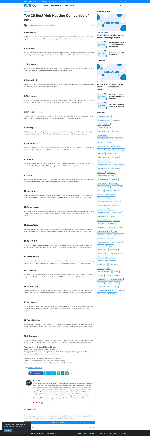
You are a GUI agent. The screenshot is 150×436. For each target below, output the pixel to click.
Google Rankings (103, 212)
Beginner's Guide (103, 131)
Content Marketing (104, 150)
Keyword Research (104, 231)
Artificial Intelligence (104, 128)
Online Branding (103, 242)
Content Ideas (115, 146)
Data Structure (111, 153)
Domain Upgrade (103, 168)
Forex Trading (110, 194)
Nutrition (110, 238)
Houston (101, 224)
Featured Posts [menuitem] (56, 5)
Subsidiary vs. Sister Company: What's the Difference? (116, 96)
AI (99, 124)
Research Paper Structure (106, 257)
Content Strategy (118, 150)
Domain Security (118, 164)
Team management (116, 279)
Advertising (116, 120)
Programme (113, 249)
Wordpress (101, 294)
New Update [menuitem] (69, 5)
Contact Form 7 (103, 146)
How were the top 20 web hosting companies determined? (43, 358)
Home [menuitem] (46, 5)
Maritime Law (118, 235)
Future (117, 201)
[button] (120, 5)
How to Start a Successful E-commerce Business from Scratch (110, 86)
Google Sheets (116, 212)
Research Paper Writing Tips (107, 260)
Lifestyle (101, 235)
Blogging (115, 131)
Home (25, 1)
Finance (108, 190)
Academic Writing (103, 120)
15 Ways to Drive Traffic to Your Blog (117, 54)
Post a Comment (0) (59, 422)
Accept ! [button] (7, 430)
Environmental (117, 187)
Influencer (101, 227)
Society (100, 275)
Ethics (100, 190)
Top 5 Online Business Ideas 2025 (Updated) (116, 105)
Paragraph (109, 246)
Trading (117, 283)
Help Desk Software (104, 220)
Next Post (90, 427)
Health (112, 216)
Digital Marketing (103, 157)
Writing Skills (112, 294)
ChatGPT (109, 142)
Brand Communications (105, 139)
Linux (109, 235)
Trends (115, 286)
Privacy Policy (53, 1)
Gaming (115, 205)
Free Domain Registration (106, 198)
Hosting (31, 11)
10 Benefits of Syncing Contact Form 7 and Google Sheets (111, 36)
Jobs (120, 227)
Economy (101, 172)
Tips (110, 283)
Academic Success (104, 116)
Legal (115, 231)
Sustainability (102, 279)
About (30, 1)
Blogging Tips (102, 135)
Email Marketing (103, 179)
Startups (117, 275)
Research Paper (115, 253)
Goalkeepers (109, 209)
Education (111, 172)
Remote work (102, 253)
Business (119, 139)
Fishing (116, 190)
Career (100, 142)
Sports (109, 275)
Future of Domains (104, 205)
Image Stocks (111, 224)
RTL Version (62, 1)
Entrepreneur (113, 183)
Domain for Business (104, 161)
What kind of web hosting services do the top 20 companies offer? (45, 361)
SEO (108, 268)
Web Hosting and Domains (106, 290)
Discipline (115, 157)
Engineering (102, 183)
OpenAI (100, 246)
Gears (100, 209)
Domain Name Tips (104, 164)
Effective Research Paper (106, 176)
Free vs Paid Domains (105, 201)
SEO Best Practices (104, 272)
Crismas (100, 153)
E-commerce (116, 168)
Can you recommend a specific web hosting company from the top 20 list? (48, 363)
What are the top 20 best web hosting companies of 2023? (43, 349)
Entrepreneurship (103, 187)
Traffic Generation (103, 286)
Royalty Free (102, 264)
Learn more (18, 427)
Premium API (102, 249)
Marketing (101, 238)
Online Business (116, 242)
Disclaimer (45, 1)
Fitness (100, 194)
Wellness (120, 290)
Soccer (116, 272)
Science (100, 268)
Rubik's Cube (114, 264)
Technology (38, 368)
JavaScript (111, 227)
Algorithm (106, 124)
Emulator (114, 179)
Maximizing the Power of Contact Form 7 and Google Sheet (117, 44)
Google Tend (102, 216)
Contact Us (37, 1)
